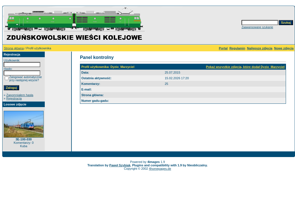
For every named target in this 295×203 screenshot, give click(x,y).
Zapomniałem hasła (19, 95)
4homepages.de (160, 168)
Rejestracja (14, 98)
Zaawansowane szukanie (257, 27)
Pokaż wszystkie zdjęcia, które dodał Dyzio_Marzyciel (245, 67)
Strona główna (14, 48)
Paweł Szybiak (119, 165)
